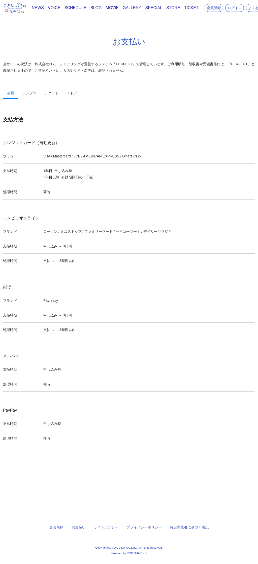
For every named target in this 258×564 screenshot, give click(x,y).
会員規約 (56, 527)
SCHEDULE (75, 8)
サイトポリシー (106, 527)
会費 (10, 93)
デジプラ (29, 93)
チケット (51, 93)
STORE (173, 8)
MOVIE (112, 8)
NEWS (38, 8)
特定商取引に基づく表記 (189, 527)
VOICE (54, 8)
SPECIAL (154, 8)
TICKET (191, 8)
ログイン (235, 8)
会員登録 (214, 8)
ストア (72, 93)
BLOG (96, 8)
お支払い (79, 527)
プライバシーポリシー (144, 527)
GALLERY (132, 8)
